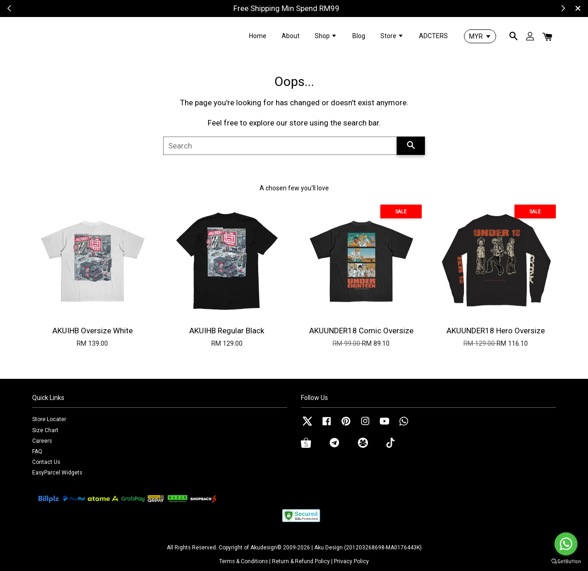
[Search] (280, 146)
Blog (358, 36)
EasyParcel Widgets (57, 472)
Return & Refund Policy (301, 561)
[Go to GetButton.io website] (566, 562)
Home (257, 36)
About (291, 36)
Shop (326, 36)
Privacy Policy (351, 561)
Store (392, 36)
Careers (42, 441)
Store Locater (49, 419)
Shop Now (329, 8)
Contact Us (46, 462)
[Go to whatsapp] (565, 543)
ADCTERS (433, 36)
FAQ (37, 451)
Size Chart (45, 430)
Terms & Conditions (243, 561)
